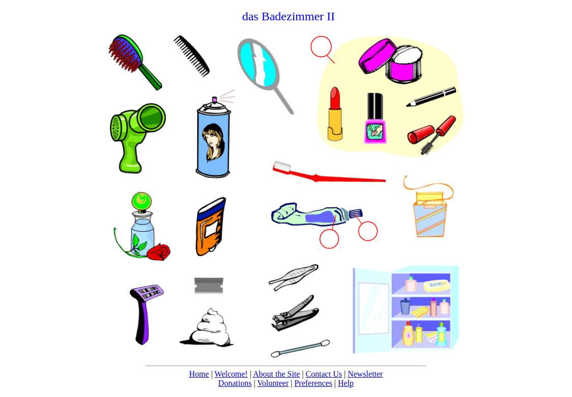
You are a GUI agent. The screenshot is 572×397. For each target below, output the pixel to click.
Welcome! (230, 374)
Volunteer (273, 383)
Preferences (313, 383)
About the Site (276, 374)
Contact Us (324, 374)
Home (199, 374)
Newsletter (365, 374)
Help (346, 383)
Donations (235, 383)
